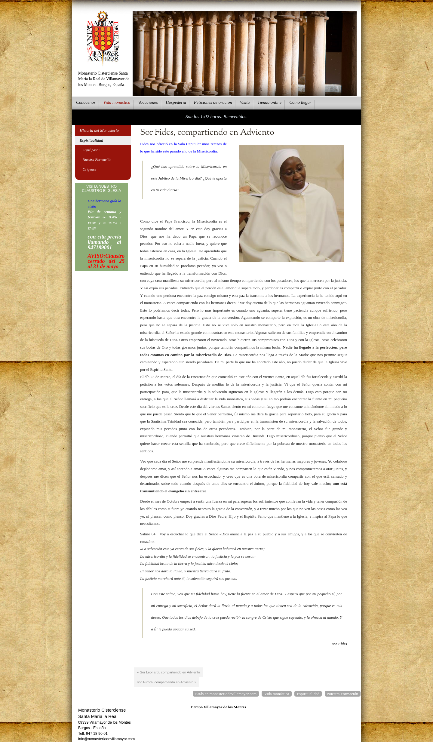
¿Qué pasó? (91, 150)
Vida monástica (276, 693)
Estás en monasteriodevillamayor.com (225, 693)
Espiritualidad (91, 140)
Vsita (245, 102)
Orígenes (89, 169)
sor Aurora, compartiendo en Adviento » (166, 682)
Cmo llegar (300, 102)
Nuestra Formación (97, 160)
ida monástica (117, 102)
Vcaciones (148, 102)
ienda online (270, 102)
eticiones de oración (213, 102)
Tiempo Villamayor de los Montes (218, 707)
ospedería (176, 102)
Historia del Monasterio (99, 130)
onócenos (86, 102)
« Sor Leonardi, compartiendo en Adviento (168, 672)
